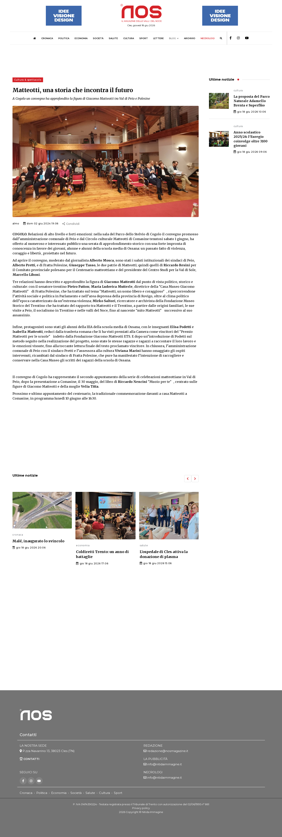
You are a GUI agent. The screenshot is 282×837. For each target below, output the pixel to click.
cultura (238, 90)
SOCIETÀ (98, 38)
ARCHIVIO (189, 38)
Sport (118, 793)
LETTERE (158, 38)
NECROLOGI (208, 38)
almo (16, 223)
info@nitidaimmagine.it (164, 765)
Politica (41, 793)
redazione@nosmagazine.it (167, 751)
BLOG (172, 38)
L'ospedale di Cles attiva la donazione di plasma (164, 554)
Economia (58, 793)
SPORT (143, 38)
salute (144, 545)
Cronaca (26, 793)
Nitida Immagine (152, 812)
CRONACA (47, 38)
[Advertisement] (106, 437)
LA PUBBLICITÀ (155, 759)
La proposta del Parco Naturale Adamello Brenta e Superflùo (252, 101)
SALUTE (113, 38)
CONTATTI (29, 759)
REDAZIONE (153, 746)
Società (76, 793)
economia (83, 545)
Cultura (104, 793)
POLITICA (63, 38)
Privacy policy (141, 808)
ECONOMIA (81, 38)
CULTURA (128, 38)
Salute (90, 793)
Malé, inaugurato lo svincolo (38, 541)
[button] (187, 478)
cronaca (17, 534)
